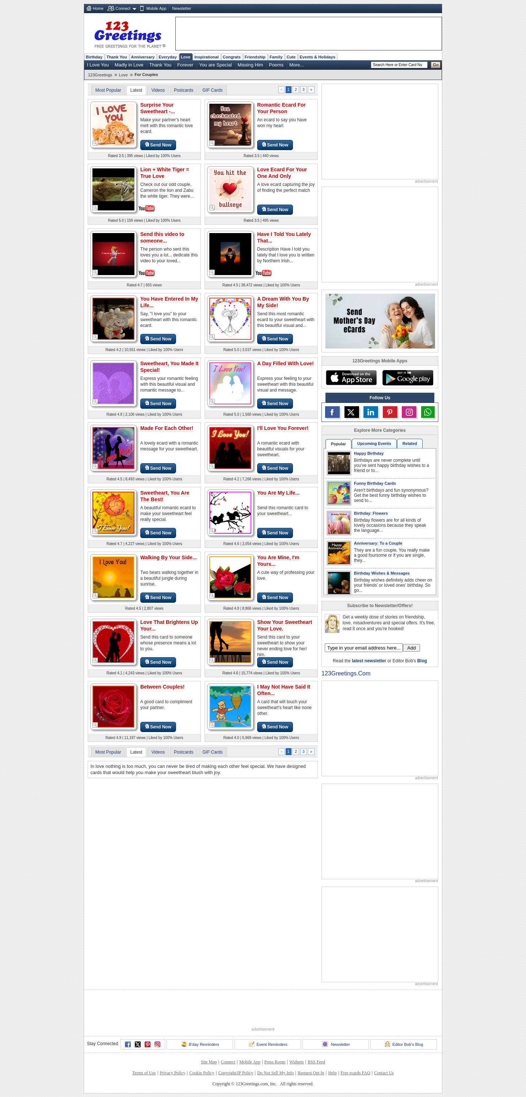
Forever (185, 65)
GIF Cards (212, 90)
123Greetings (100, 75)
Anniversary (143, 57)
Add (411, 648)
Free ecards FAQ (355, 1072)
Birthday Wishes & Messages (382, 573)
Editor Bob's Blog (404, 1044)
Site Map (209, 1061)
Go (436, 64)
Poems (276, 65)
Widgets (296, 1061)
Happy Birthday (369, 453)
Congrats (232, 57)
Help (332, 1072)
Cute (291, 57)
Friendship (255, 57)
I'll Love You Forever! (283, 428)
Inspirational (206, 57)
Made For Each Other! (166, 428)
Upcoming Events (374, 443)
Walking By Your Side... (168, 557)
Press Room (275, 1061)
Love (185, 57)
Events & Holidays (317, 57)
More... (296, 65)
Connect (122, 8)
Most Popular (108, 90)
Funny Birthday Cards (375, 483)
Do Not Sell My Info (275, 1072)
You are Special (215, 65)
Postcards (183, 90)
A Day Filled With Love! (285, 363)
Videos (157, 90)
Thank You (116, 57)
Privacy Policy (172, 1072)
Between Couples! (162, 687)
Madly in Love (129, 65)
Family (276, 57)
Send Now (158, 145)
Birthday (94, 57)
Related (410, 443)
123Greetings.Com (345, 673)
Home (98, 8)
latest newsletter (369, 660)
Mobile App (156, 8)
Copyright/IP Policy (235, 1072)
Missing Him (250, 65)
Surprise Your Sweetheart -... (157, 108)
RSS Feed (316, 1061)
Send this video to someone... (162, 237)
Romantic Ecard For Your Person (281, 108)
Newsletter (181, 8)
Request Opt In (311, 1072)
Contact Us (384, 1072)
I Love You (98, 65)
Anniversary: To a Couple (378, 543)
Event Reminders (268, 1044)
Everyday (168, 57)
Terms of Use (144, 1072)
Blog (422, 660)
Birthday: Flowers (371, 513)
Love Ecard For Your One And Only (282, 173)
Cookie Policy (201, 1072)
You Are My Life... (278, 493)
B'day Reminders (200, 1044)
